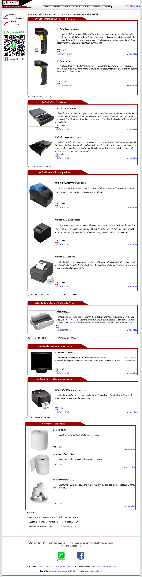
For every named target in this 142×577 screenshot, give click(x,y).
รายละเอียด (132, 54)
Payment (106, 6)
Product (57, 6)
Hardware (20, 25)
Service (66, 6)
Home (47, 6)
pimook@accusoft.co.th (93, 571)
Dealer (86, 6)
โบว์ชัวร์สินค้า (64, 54)
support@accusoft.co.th (58, 571)
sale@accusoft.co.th (67, 566)
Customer (76, 6)
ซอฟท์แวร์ (12, 15)
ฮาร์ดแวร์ (12, 21)
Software (20, 18)
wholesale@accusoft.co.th (107, 566)
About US (96, 6)
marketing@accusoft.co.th (49, 566)
